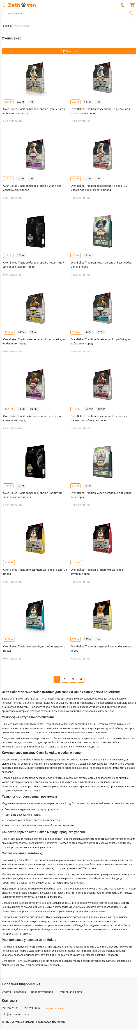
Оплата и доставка (14, 991)
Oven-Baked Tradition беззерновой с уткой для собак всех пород (32, 418)
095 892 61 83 (10, 1008)
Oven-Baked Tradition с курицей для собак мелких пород (101, 648)
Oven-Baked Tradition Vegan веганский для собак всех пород (101, 495)
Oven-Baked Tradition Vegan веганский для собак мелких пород (101, 264)
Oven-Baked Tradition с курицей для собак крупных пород (35, 572)
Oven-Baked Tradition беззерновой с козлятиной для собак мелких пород (33, 264)
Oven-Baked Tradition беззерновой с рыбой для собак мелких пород (100, 111)
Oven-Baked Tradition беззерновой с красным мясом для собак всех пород (99, 418)
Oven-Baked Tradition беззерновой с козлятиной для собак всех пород (33, 495)
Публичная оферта (70, 991)
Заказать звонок (55, 1008)
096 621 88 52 (32, 1008)
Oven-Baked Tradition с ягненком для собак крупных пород (97, 572)
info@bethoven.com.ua (15, 1014)
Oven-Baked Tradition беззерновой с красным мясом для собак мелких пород (99, 188)
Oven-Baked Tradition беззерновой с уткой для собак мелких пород (32, 188)
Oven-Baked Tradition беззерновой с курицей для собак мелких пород (34, 111)
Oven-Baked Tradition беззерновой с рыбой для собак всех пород (100, 341)
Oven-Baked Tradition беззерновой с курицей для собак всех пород (34, 341)
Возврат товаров (42, 991)
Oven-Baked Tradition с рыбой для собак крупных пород (34, 648)
